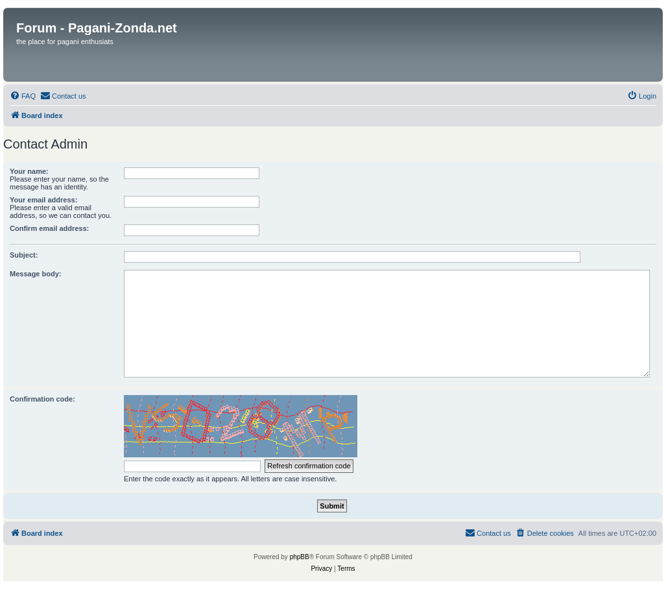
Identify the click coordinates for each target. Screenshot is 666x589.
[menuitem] (23, 96)
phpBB (299, 556)
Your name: (29, 171)
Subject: (24, 255)
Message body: (35, 274)
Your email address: (43, 200)
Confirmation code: (42, 399)
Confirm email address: (49, 228)
